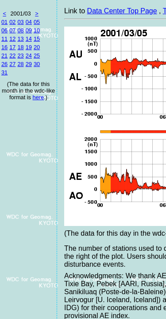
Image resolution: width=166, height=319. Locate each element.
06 (4, 30)
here (38, 97)
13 (20, 38)
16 (4, 47)
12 (12, 38)
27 (12, 64)
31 (4, 72)
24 (29, 55)
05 (37, 22)
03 (20, 22)
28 (20, 64)
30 (37, 64)
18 (20, 47)
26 (4, 64)
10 (37, 30)
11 (4, 38)
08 (20, 30)
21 (4, 55)
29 (29, 64)
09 (29, 30)
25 (37, 55)
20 (37, 47)
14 (29, 38)
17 (12, 47)
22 (12, 55)
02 (12, 22)
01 (4, 22)
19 (29, 47)
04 (29, 22)
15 (37, 38)
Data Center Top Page (122, 11)
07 (12, 30)
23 (20, 55)
